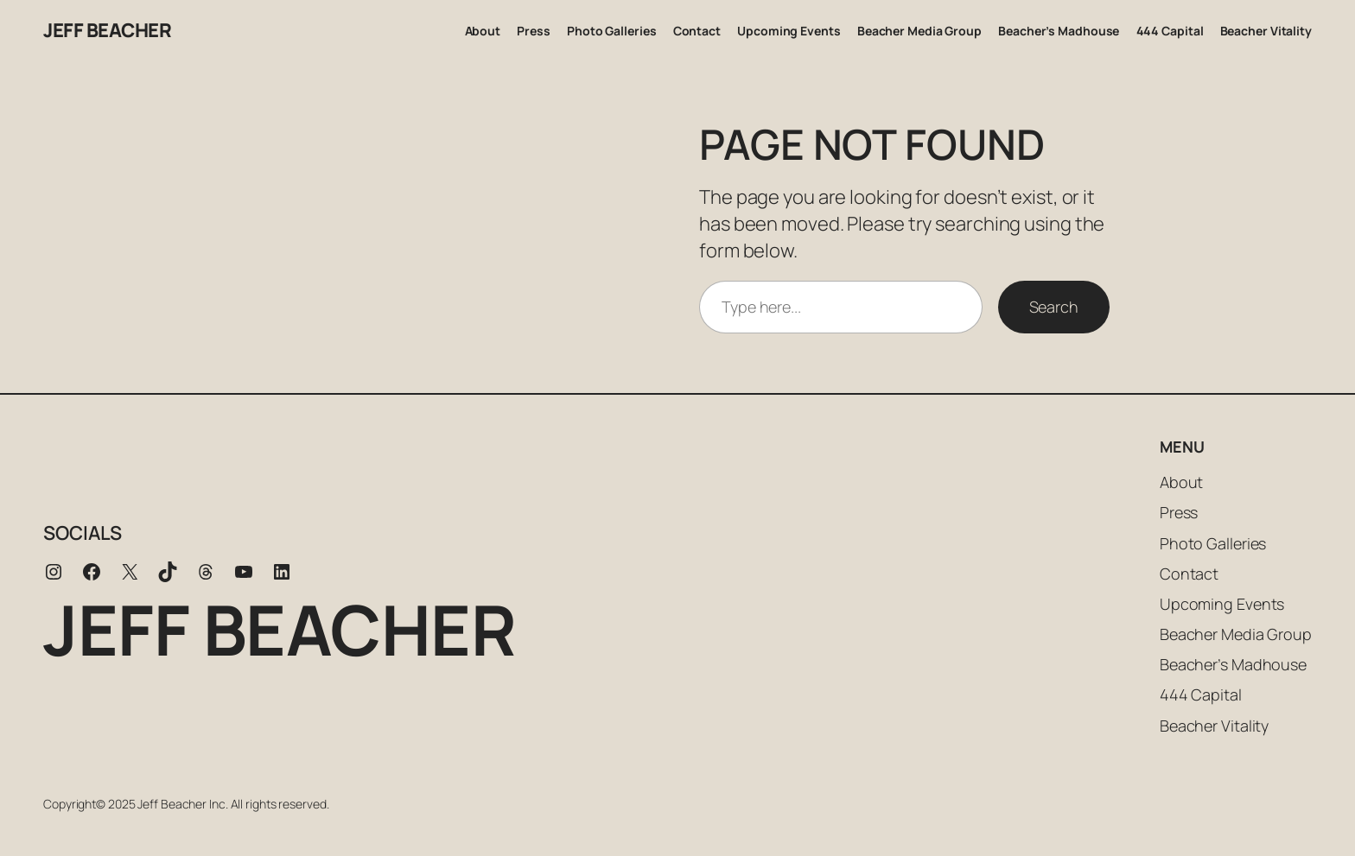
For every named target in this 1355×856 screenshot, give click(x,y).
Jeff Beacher (107, 30)
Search (1053, 306)
